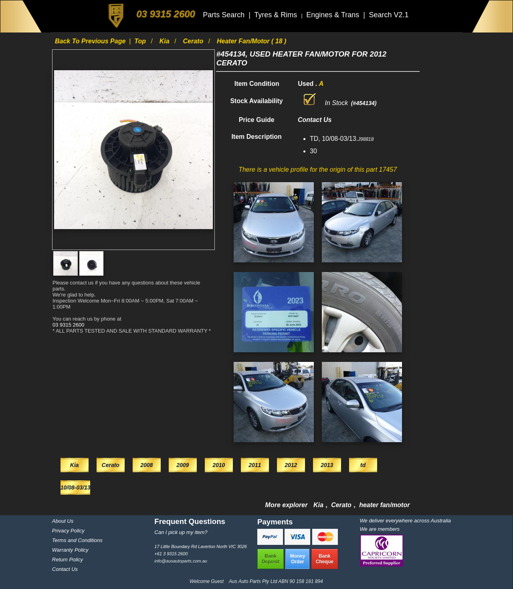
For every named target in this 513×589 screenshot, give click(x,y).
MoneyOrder (297, 559)
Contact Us (65, 569)
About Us (62, 521)
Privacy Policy (68, 531)
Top (140, 41)
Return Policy (67, 560)
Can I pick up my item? (180, 532)
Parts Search (224, 15)
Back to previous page (91, 41)
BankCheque (324, 559)
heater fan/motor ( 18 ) (251, 41)
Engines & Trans (333, 15)
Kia (165, 41)
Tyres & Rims (276, 15)
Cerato (194, 41)
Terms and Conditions (77, 540)
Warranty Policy (70, 550)
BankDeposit (270, 559)
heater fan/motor (384, 505)
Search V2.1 (388, 15)
